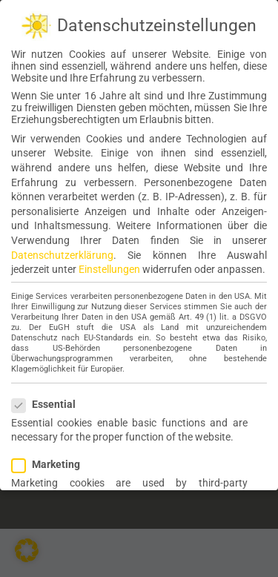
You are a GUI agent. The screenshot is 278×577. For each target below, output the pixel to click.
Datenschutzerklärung (62, 254)
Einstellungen (109, 268)
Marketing (52, 463)
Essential (49, 403)
